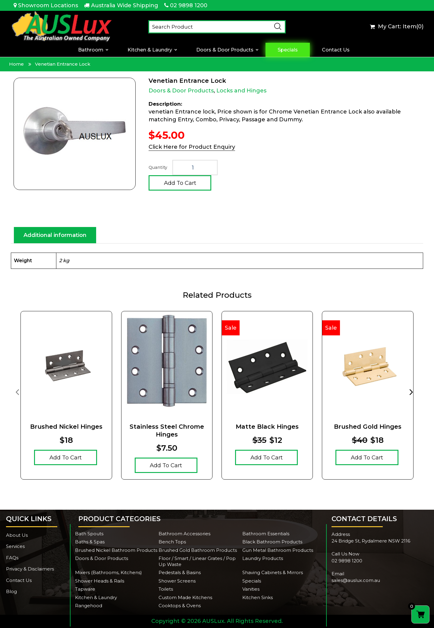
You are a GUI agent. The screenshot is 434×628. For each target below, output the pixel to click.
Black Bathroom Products (272, 542)
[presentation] (17, 392)
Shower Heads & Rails (99, 581)
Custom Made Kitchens (185, 597)
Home (16, 64)
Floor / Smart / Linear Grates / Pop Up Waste (197, 561)
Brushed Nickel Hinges (66, 426)
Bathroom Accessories (184, 533)
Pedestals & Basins (180, 572)
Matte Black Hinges (267, 426)
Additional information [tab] (55, 235)
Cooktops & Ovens (180, 605)
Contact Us (336, 50)
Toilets (166, 589)
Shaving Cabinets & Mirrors (272, 572)
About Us (17, 535)
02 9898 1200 (188, 5)
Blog (11, 591)
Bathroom (90, 50)
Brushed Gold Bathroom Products (198, 550)
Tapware (85, 589)
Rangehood (88, 605)
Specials (288, 50)
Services (15, 546)
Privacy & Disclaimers (30, 569)
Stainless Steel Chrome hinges (167, 430)
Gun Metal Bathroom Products (277, 550)
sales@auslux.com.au (356, 580)
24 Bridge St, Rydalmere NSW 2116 (371, 541)
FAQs (12, 558)
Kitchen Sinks (257, 597)
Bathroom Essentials (265, 533)
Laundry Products (262, 558)
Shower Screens (177, 581)
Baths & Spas (90, 542)
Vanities (250, 589)
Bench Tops (172, 542)
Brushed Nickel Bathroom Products (116, 550)
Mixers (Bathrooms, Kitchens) (108, 572)
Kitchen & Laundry (149, 50)
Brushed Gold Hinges (367, 426)
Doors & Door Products (224, 50)
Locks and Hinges (241, 90)
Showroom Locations (48, 5)
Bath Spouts (89, 533)
